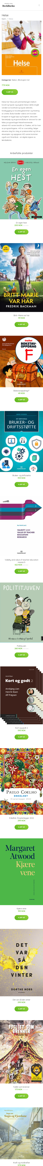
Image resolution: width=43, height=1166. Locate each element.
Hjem (4, 19)
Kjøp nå (9, 92)
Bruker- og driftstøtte (21, 475)
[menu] (39, 5)
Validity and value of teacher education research (21, 561)
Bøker (14, 80)
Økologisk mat (23, 80)
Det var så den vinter (21, 1000)
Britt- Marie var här (21, 315)
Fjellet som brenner (21, 1087)
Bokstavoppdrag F (21, 391)
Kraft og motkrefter (21, 1163)
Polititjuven (21, 646)
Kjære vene (21, 908)
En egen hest (21, 223)
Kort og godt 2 (21, 728)
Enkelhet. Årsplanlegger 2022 (21, 818)
